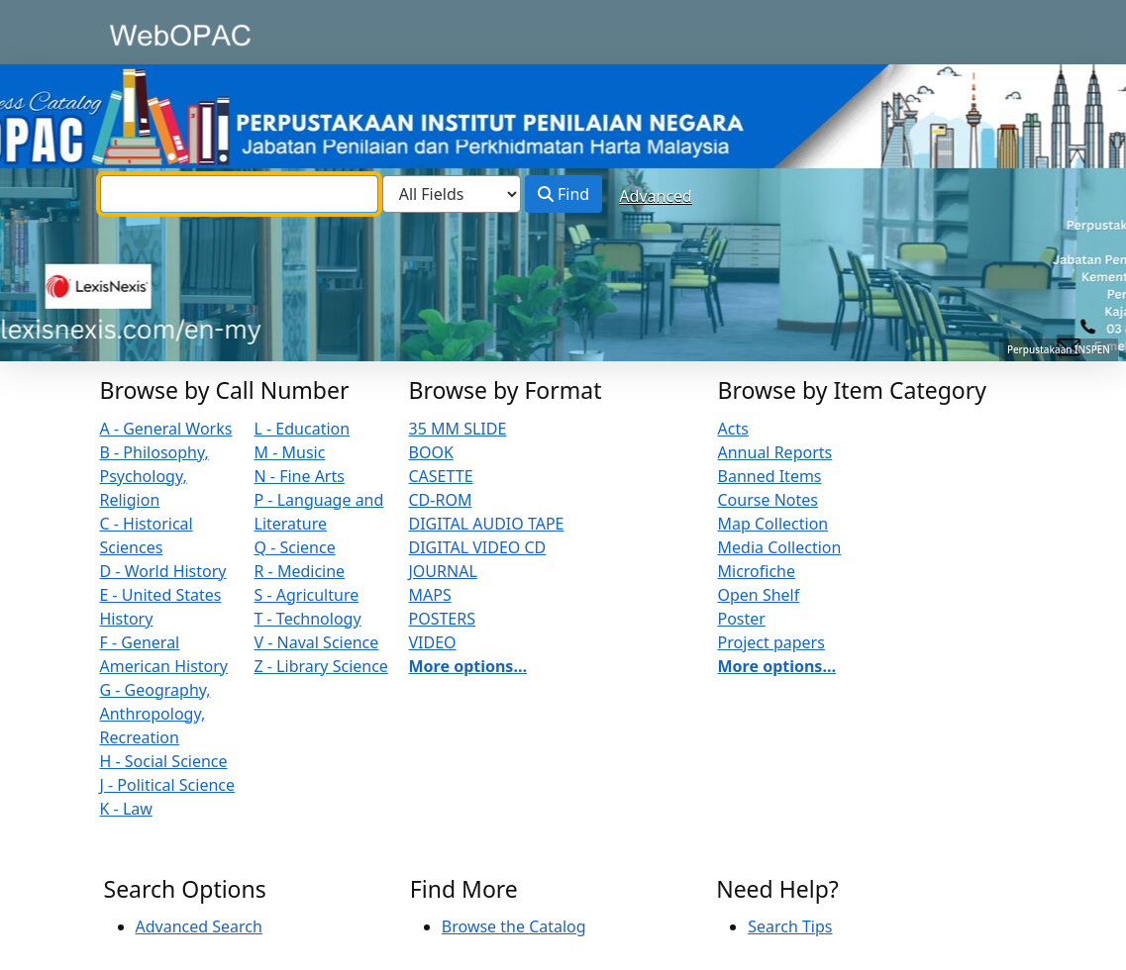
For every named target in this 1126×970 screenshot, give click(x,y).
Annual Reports (775, 452)
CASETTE (441, 476)
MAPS (430, 595)
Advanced (655, 196)
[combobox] (239, 194)
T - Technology (308, 619)
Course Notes (768, 500)
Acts (733, 428)
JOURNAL (443, 571)
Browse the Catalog (514, 926)
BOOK (431, 452)
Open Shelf (759, 595)
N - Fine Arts (300, 476)
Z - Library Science (321, 666)
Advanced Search (199, 926)
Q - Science (295, 547)
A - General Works (166, 428)
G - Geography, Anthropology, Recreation (155, 713)
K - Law (126, 809)
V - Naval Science (317, 642)
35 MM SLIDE (458, 428)
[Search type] (451, 194)
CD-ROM (440, 500)
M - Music (290, 452)
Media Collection (780, 547)
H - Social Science (164, 761)
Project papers (771, 642)
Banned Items (770, 476)
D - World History (163, 571)
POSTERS (442, 619)
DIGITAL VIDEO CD (478, 547)
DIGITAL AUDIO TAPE (486, 523)
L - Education (303, 428)
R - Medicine (300, 571)
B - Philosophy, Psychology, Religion (154, 476)
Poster (742, 619)
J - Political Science (168, 785)
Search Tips (790, 926)
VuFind (138, 34)
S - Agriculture (307, 595)
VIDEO (433, 642)
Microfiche (757, 571)
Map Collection (773, 523)
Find (563, 194)
